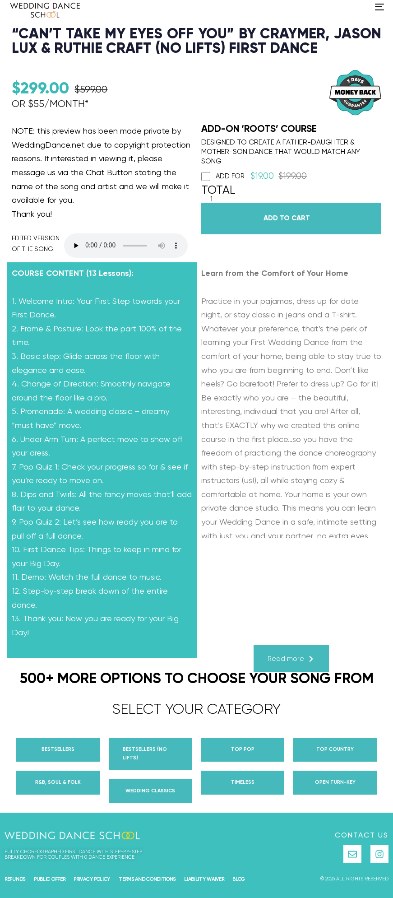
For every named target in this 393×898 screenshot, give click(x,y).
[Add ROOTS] (205, 176)
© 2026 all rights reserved (354, 878)
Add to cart (287, 218)
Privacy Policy (92, 879)
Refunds (15, 879)
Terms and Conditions (147, 879)
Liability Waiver (204, 879)
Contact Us (361, 835)
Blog (238, 879)
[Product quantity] (211, 199)
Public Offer (49, 879)
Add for (254, 176)
